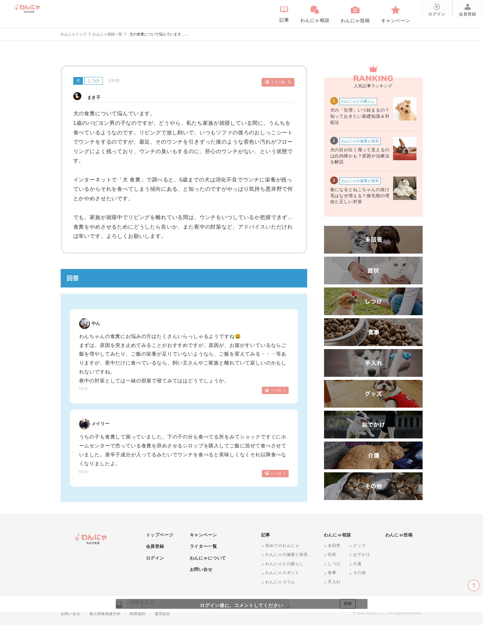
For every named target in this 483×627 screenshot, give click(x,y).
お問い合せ (201, 571)
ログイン (155, 560)
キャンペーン (203, 537)
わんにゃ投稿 (399, 537)
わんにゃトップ (74, 34)
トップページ (159, 537)
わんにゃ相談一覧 (107, 34)
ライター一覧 (203, 548)
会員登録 (155, 548)
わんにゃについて (208, 560)
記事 (265, 537)
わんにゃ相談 (337, 537)
